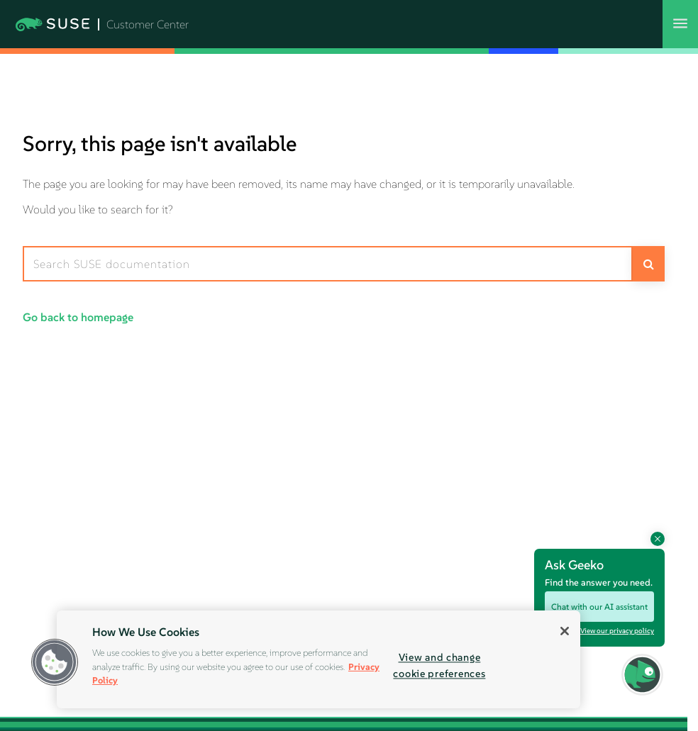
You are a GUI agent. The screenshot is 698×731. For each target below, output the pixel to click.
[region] (318, 659)
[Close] (564, 631)
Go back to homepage (78, 317)
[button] (54, 662)
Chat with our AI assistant (599, 606)
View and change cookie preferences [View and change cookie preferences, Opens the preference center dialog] (439, 665)
